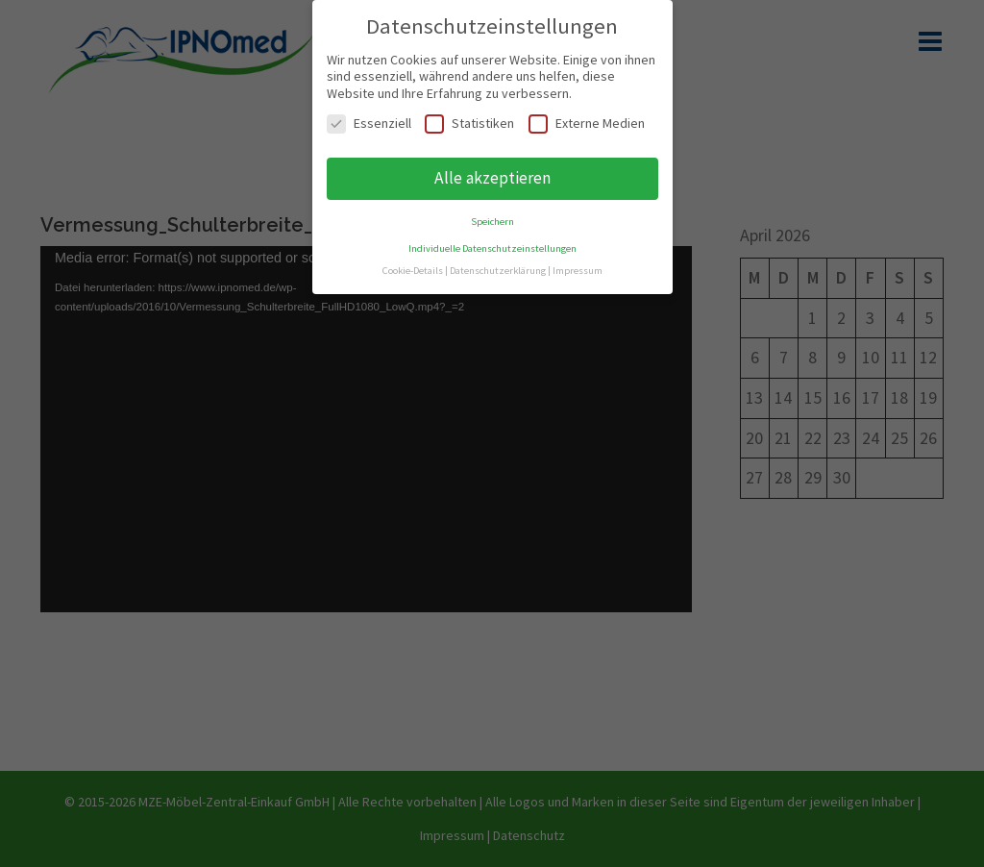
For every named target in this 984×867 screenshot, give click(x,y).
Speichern (492, 221)
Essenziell (369, 123)
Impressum (578, 270)
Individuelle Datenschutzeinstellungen (492, 248)
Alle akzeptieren (492, 177)
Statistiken (469, 123)
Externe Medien (587, 123)
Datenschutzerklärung (498, 270)
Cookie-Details (412, 270)
